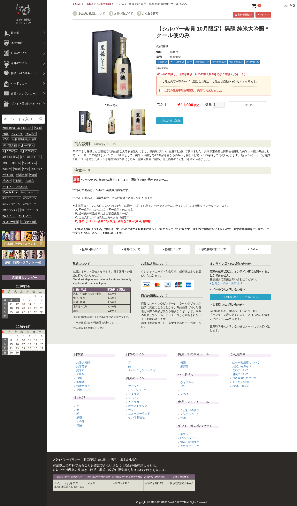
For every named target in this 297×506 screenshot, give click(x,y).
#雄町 (6, 163)
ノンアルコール (189, 414)
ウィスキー (187, 382)
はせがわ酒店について (91, 13)
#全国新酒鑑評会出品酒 (24, 139)
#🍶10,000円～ (28, 151)
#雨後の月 (8, 174)
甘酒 (183, 418)
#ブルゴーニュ (31, 204)
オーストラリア (137, 405)
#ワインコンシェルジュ (15, 186)
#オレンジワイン (11, 204)
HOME (77, 3)
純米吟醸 (81, 366)
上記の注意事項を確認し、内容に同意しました (190, 90)
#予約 (6, 139)
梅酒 (183, 362)
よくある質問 (150, 13)
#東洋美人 (37, 168)
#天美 (26, 168)
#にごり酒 (17, 133)
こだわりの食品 (189, 410)
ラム (183, 390)
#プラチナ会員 (28, 221)
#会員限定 (162, 68)
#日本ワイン (9, 215)
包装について (240, 374)
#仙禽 (33, 174)
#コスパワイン (10, 210)
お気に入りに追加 (170, 120)
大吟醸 (80, 374)
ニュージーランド (139, 413)
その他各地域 (136, 417)
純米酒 (80, 370)
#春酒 (6, 133)
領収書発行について (244, 378)
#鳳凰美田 (21, 174)
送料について (240, 370)
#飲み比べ (30, 133)
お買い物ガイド (123, 13)
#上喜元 (29, 180)
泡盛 (79, 425)
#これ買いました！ (31, 157)
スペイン (133, 397)
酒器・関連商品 (189, 441)
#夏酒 (38, 127)
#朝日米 (16, 163)
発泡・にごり (84, 389)
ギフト (184, 434)
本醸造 (80, 381)
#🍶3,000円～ (26, 145)
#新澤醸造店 (29, 163)
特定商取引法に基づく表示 (100, 459)
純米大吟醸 (104, 3)
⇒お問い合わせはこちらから (240, 297)
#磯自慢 (7, 168)
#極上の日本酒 (10, 157)
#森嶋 (17, 168)
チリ (131, 409)
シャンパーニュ (139, 390)
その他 (80, 421)
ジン (183, 386)
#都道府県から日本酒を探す (17, 127)
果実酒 (184, 366)
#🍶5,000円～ (10, 151)
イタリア (133, 394)
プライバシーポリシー (66, 459)
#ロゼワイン (29, 198)
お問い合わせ (240, 385)
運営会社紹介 (128, 459)
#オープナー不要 (30, 210)
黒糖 (79, 417)
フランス (133, 386)
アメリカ (133, 401)
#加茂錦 (7, 180)
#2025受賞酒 (9, 145)
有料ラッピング (189, 445)
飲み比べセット (189, 438)
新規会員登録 (243, 14)
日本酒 (89, 3)
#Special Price (10, 192)
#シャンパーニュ (29, 192)
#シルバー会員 (10, 221)
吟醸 (79, 378)
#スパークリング (11, 198)
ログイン (263, 14)
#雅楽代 (18, 180)
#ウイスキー (25, 215)
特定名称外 (83, 385)
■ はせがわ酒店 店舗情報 (226, 283)
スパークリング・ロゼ (142, 370)
